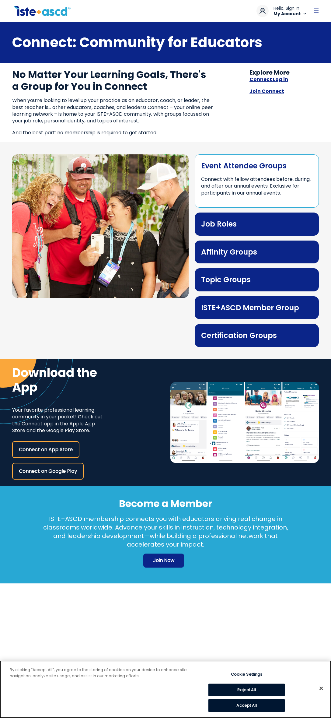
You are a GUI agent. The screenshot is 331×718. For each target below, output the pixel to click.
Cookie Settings (247, 674)
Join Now (163, 560)
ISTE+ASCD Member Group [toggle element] (250, 308)
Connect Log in (268, 79)
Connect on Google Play (48, 471)
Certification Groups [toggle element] (239, 335)
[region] (165, 689)
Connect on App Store (46, 449)
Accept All (246, 705)
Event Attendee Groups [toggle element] (244, 166)
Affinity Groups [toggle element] (229, 252)
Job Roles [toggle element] (219, 224)
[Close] (321, 688)
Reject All (246, 690)
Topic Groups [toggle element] (226, 280)
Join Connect (266, 91)
